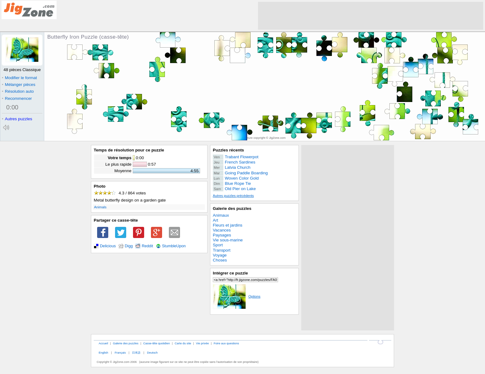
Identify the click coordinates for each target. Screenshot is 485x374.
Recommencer (17, 98)
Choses (220, 260)
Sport (218, 245)
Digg (129, 246)
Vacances (222, 230)
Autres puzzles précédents (233, 196)
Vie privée (202, 343)
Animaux (221, 215)
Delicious (108, 246)
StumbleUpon (174, 246)
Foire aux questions (226, 343)
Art (215, 220)
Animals (100, 207)
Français (120, 352)
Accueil (103, 343)
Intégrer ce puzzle (230, 273)
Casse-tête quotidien (156, 343)
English (103, 352)
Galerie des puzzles (232, 208)
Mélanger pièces (18, 84)
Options (236, 296)
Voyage (220, 255)
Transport (221, 250)
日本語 (136, 352)
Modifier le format (19, 77)
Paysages (222, 235)
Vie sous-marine (228, 240)
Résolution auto (18, 91)
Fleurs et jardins (227, 225)
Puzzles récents (228, 150)
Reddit (147, 246)
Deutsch (152, 352)
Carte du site (183, 343)
